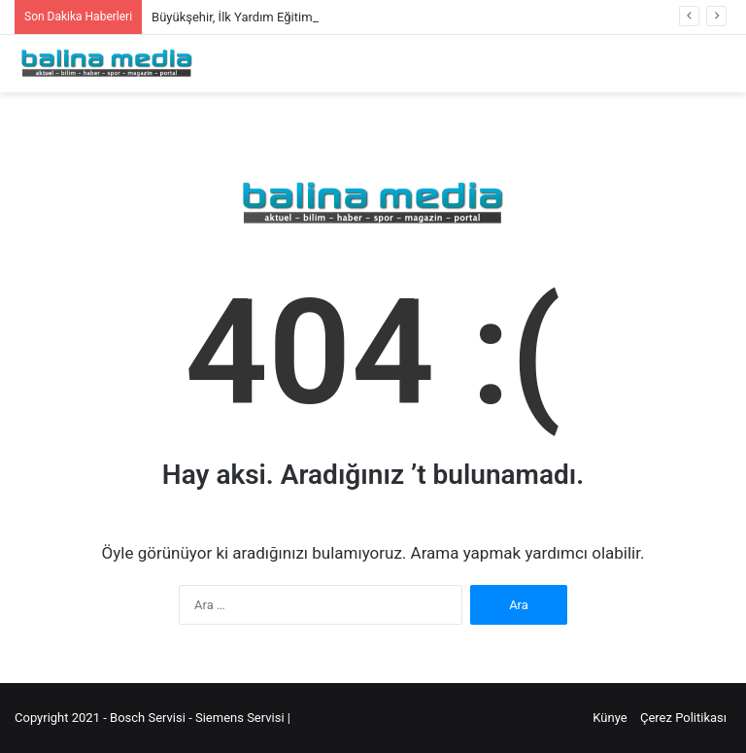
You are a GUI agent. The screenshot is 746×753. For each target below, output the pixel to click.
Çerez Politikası (683, 717)
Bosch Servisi (149, 717)
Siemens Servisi (241, 717)
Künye (610, 717)
